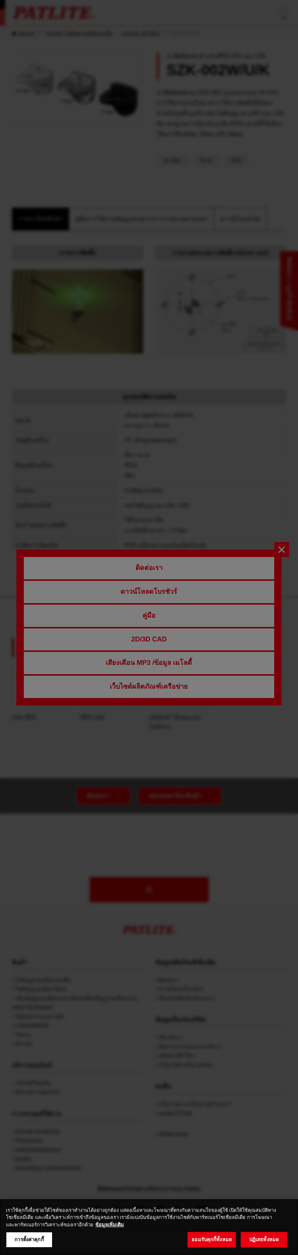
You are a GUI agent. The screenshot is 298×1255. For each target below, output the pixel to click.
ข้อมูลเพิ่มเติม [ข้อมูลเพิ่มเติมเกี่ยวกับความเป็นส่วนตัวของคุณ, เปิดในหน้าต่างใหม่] (109, 1233)
